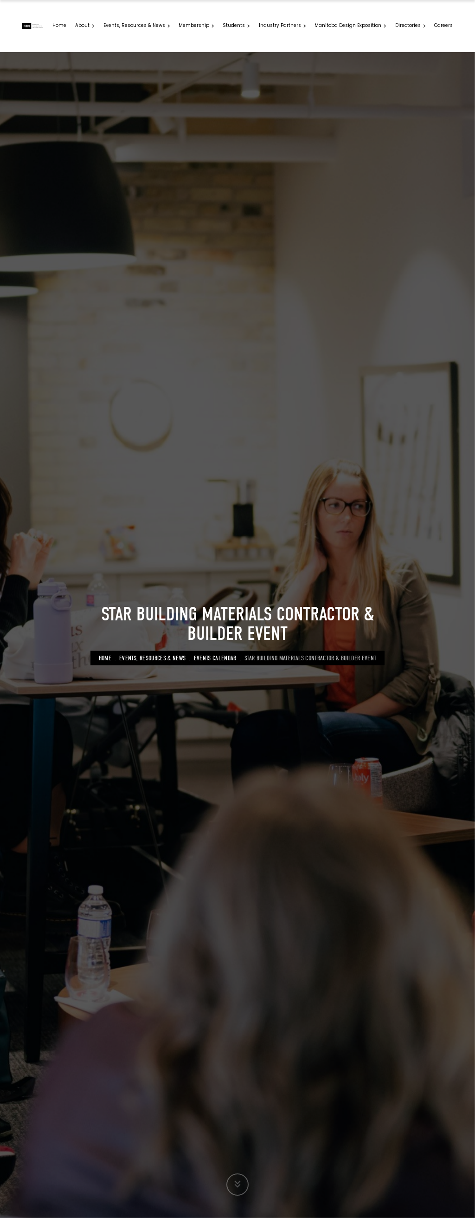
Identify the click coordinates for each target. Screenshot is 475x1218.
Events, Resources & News (152, 658)
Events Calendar (215, 658)
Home (105, 658)
